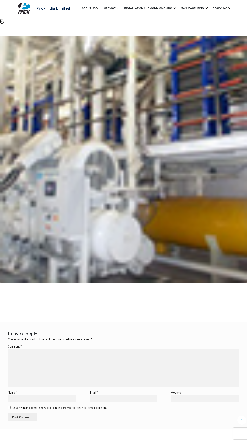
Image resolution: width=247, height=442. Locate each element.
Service (110, 8)
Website (176, 392)
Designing (220, 8)
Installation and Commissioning (148, 8)
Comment (15, 346)
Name (12, 392)
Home (9, 303)
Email (94, 392)
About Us (89, 8)
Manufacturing (192, 8)
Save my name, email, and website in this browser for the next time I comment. (59, 407)
